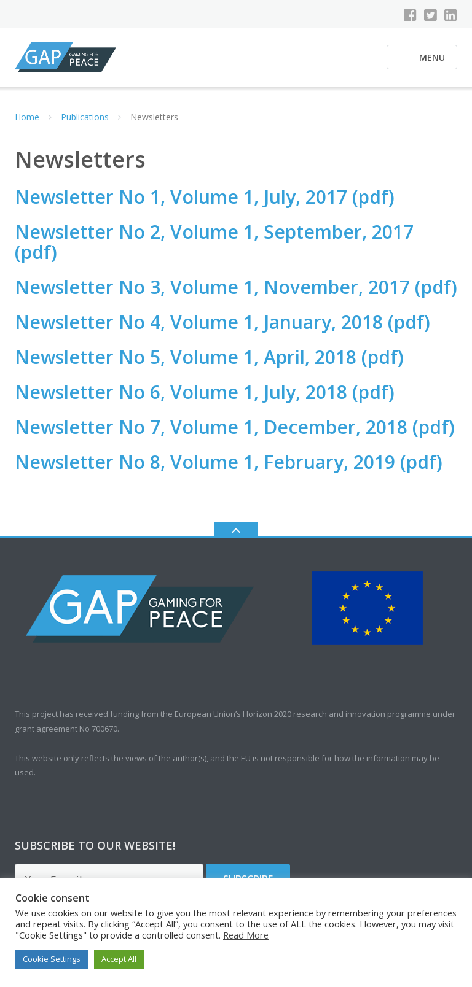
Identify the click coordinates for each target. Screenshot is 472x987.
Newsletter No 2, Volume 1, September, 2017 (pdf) (214, 242)
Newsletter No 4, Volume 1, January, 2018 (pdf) (222, 322)
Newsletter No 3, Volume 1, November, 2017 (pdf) (236, 287)
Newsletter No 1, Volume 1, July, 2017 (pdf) (205, 196)
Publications (85, 117)
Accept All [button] (118, 958)
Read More (246, 934)
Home (27, 117)
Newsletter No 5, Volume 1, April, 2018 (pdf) (209, 357)
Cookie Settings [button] (52, 958)
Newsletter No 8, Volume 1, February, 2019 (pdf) (228, 461)
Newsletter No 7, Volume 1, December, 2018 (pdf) (235, 426)
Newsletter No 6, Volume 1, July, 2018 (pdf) (205, 391)
